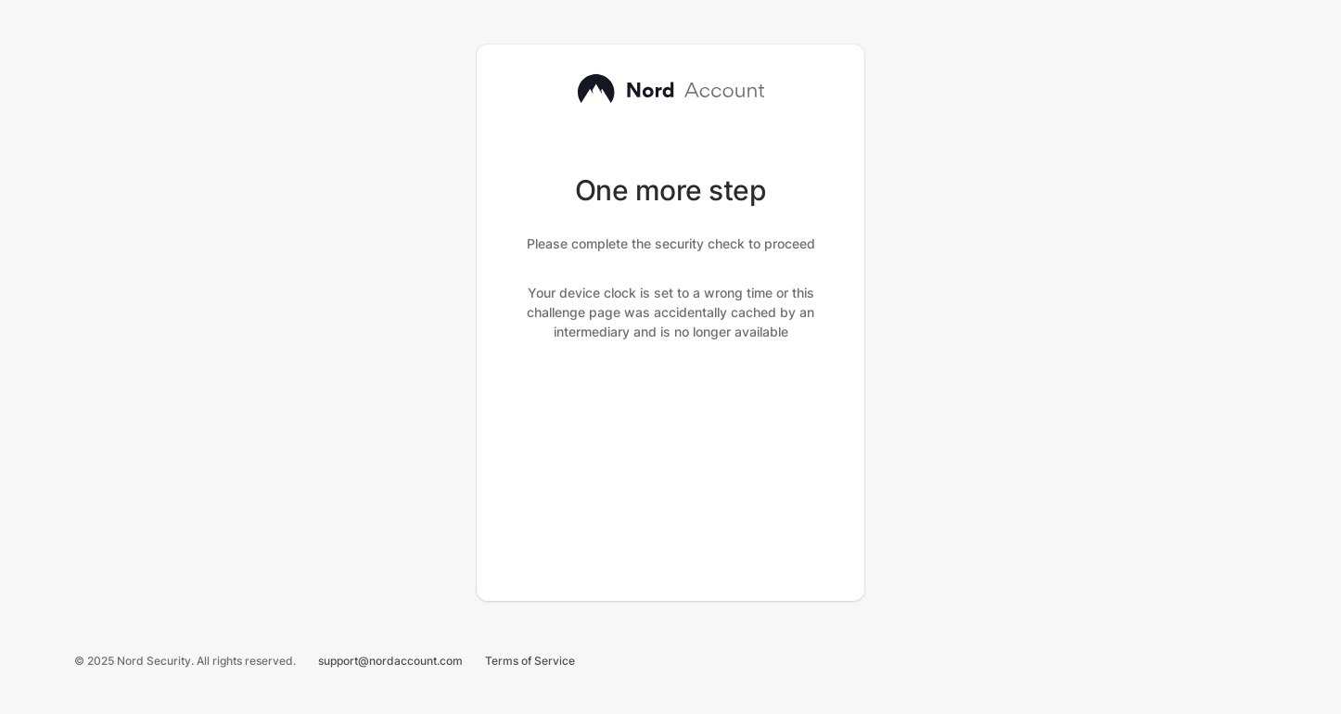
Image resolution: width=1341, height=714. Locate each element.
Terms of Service (530, 661)
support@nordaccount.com (390, 661)
